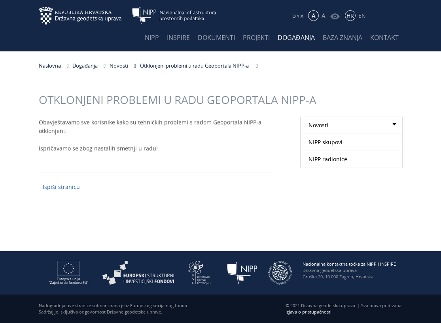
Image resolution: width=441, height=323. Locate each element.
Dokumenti (216, 37)
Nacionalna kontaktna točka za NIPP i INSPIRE (349, 264)
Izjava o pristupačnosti (308, 312)
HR (350, 15)
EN (362, 15)
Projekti (256, 37)
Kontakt (384, 37)
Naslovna (50, 65)
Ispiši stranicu (61, 187)
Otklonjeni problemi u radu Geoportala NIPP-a (195, 65)
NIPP (152, 37)
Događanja (296, 37)
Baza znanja (342, 37)
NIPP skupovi (326, 142)
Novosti (119, 65)
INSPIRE (178, 37)
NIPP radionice (328, 159)
